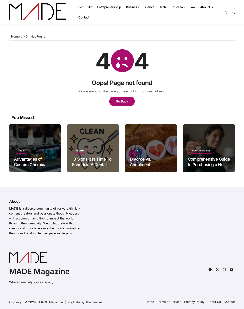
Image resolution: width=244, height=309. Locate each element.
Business (132, 7)
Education (178, 7)
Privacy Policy (194, 302)
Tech (162, 7)
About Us (206, 7)
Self (80, 7)
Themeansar (94, 302)
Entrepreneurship (109, 7)
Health (80, 150)
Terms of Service (169, 302)
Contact (83, 17)
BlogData (73, 302)
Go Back (122, 101)
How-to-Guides (201, 150)
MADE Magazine (39, 271)
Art (90, 7)
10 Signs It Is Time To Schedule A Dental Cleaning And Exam (92, 164)
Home (149, 302)
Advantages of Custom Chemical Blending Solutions (31, 164)
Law (192, 7)
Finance (149, 7)
